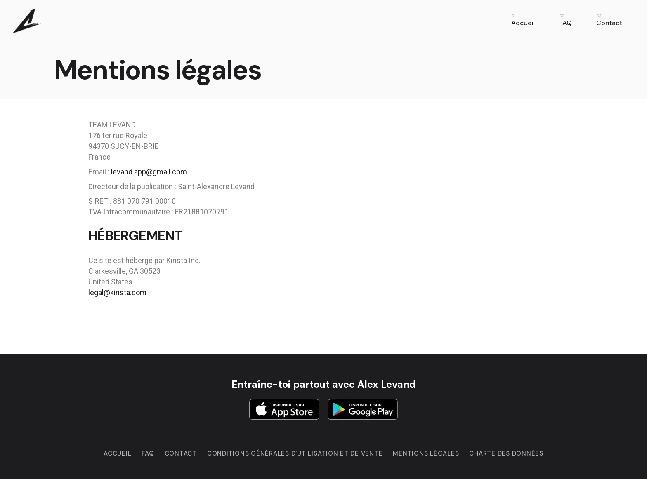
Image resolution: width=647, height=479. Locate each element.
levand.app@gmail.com (149, 171)
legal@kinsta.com (117, 292)
